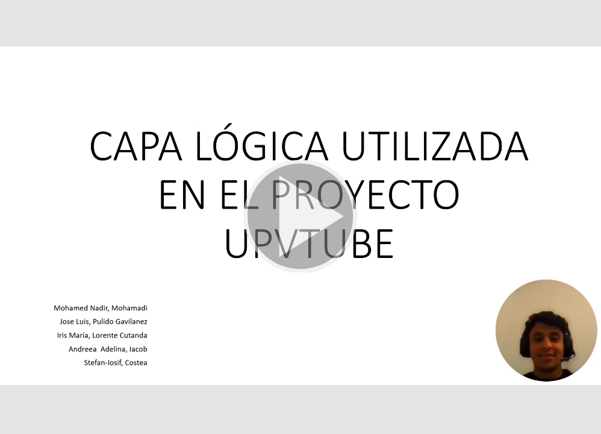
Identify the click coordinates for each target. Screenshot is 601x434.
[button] (300, 217)
